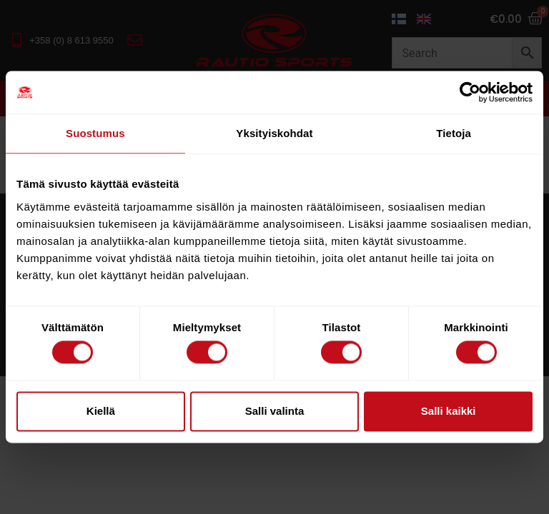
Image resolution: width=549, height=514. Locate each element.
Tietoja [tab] (453, 133)
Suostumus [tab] (95, 133)
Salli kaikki (448, 411)
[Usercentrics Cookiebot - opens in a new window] (470, 92)
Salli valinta (275, 411)
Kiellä (100, 411)
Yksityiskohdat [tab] (274, 133)
